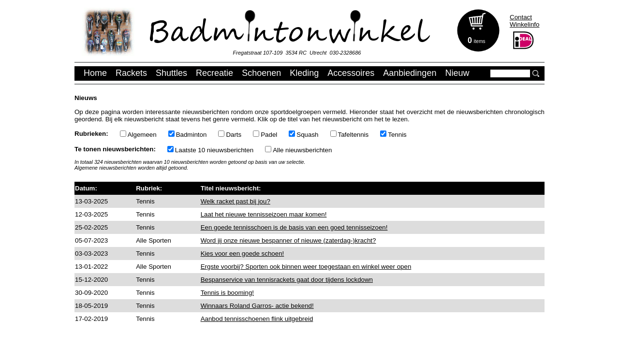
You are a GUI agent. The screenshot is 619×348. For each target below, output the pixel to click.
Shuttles (171, 73)
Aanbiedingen (409, 73)
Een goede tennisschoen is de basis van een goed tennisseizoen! (294, 227)
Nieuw (457, 73)
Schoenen (261, 73)
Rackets (131, 73)
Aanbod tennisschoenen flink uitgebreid (257, 318)
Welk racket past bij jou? (235, 201)
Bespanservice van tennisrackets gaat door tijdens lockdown (287, 279)
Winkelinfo (524, 24)
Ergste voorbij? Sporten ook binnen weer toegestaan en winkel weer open (306, 266)
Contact (521, 17)
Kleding (304, 73)
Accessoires (350, 73)
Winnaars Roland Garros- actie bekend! (257, 305)
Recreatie (214, 73)
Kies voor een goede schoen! (242, 253)
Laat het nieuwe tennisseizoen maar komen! (264, 214)
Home (95, 73)
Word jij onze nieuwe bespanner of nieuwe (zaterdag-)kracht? (288, 240)
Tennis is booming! (227, 292)
